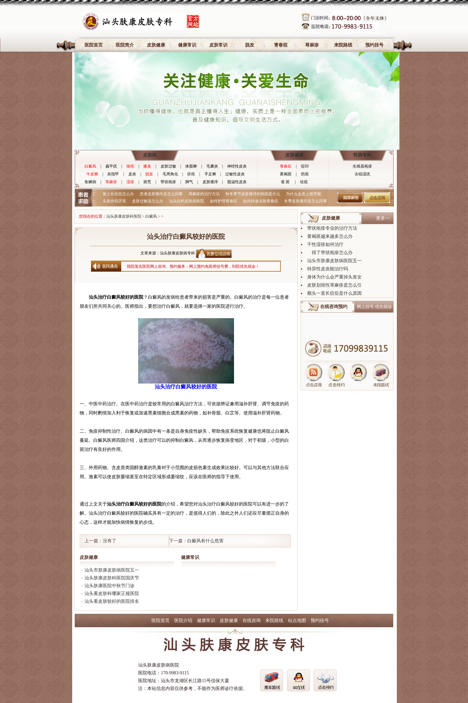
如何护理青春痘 (223, 201)
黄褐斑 (286, 174)
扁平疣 (111, 166)
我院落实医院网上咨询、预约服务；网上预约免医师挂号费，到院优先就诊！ (193, 266)
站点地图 (297, 620)
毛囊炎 (212, 166)
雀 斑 (285, 182)
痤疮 (130, 166)
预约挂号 (374, 45)
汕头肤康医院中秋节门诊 (109, 585)
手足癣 (210, 174)
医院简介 (125, 45)
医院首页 (93, 45)
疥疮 (191, 174)
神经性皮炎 (237, 166)
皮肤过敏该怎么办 (147, 201)
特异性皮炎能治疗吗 (327, 268)
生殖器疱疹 (362, 166)
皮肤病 (150, 155)
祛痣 (304, 182)
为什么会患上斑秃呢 (303, 194)
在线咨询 (251, 620)
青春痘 (281, 45)
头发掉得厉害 (114, 201)
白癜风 (90, 166)
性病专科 (362, 155)
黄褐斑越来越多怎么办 (330, 236)
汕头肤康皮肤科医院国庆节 (111, 577)
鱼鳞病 (90, 182)
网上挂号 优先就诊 (374, 306)
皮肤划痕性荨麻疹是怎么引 (334, 285)
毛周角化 (170, 174)
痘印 (305, 166)
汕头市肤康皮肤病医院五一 (111, 570)
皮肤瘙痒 (210, 182)
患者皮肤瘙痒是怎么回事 (161, 194)
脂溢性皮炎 (237, 182)
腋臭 (147, 166)
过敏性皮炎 (235, 174)
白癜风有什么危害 (205, 540)
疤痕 (305, 174)
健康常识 (187, 45)
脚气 (189, 182)
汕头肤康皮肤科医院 (123, 216)
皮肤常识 (218, 45)
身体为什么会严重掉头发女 (334, 277)
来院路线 (343, 45)
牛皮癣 (92, 174)
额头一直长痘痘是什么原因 (334, 293)
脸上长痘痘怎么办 (118, 194)
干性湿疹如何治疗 (325, 244)
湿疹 (130, 182)
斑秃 (147, 182)
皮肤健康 (156, 45)
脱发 (249, 45)
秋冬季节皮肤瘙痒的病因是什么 (253, 194)
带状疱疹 (168, 182)
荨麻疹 (312, 45)
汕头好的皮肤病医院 (186, 201)
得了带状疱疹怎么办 (330, 252)
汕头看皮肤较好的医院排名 (111, 601)
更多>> (383, 218)
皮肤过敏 (168, 166)
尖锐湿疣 (362, 174)
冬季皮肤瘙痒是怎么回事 (305, 201)
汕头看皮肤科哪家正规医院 (111, 593)
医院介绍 (183, 620)
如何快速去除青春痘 (260, 201)
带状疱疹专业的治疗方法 (332, 228)
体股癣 (191, 166)
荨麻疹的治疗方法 (204, 194)
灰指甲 (113, 174)
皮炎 (132, 174)
